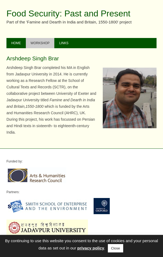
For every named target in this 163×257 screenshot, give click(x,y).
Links (63, 43)
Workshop (40, 43)
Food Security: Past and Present (68, 13)
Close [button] (115, 248)
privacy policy (90, 248)
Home (16, 43)
